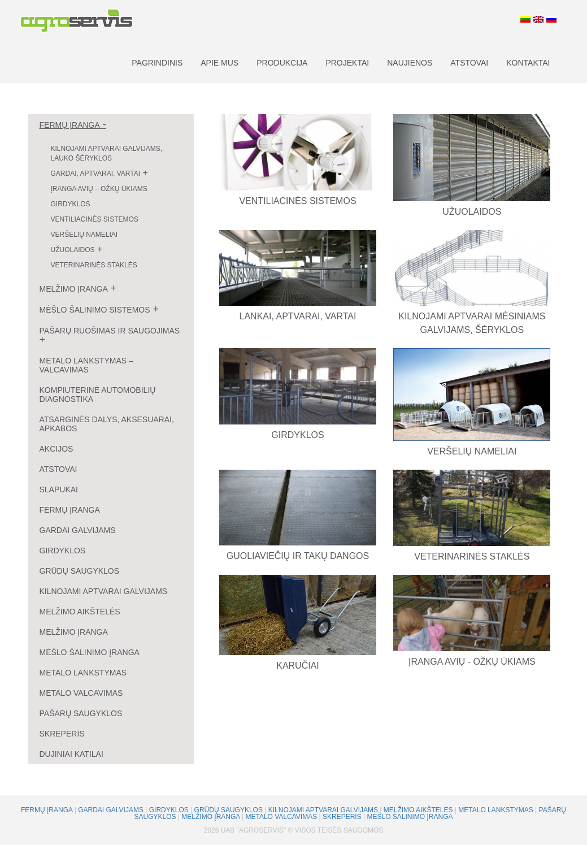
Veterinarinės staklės (94, 265)
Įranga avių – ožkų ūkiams (99, 189)
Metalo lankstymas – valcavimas (86, 365)
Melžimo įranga (74, 288)
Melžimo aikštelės (80, 611)
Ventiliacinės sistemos (94, 219)
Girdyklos (70, 204)
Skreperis (62, 733)
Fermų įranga (70, 124)
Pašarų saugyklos (81, 713)
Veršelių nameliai (84, 235)
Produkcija (281, 62)
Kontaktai (528, 62)
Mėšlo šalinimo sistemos (95, 309)
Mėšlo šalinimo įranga (90, 652)
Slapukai (59, 489)
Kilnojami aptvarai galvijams (104, 591)
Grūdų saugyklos (80, 570)
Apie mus (219, 62)
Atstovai (469, 62)
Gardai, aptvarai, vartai (95, 173)
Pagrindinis (157, 62)
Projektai (347, 62)
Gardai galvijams (78, 530)
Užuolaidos (73, 250)
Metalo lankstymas (83, 672)
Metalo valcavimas (81, 692)
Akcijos (56, 448)
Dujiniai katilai (71, 754)
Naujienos (409, 62)
